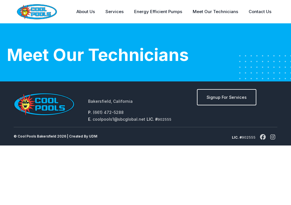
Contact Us (260, 11)
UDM (93, 136)
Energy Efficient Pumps (158, 11)
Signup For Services (227, 97)
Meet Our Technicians (215, 11)
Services (114, 11)
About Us (85, 11)
